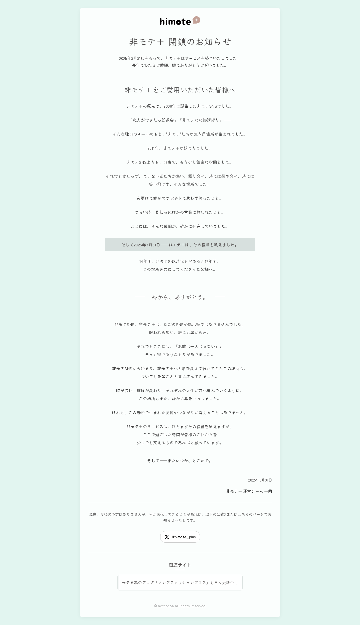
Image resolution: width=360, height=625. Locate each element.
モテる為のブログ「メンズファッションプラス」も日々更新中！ (180, 582)
